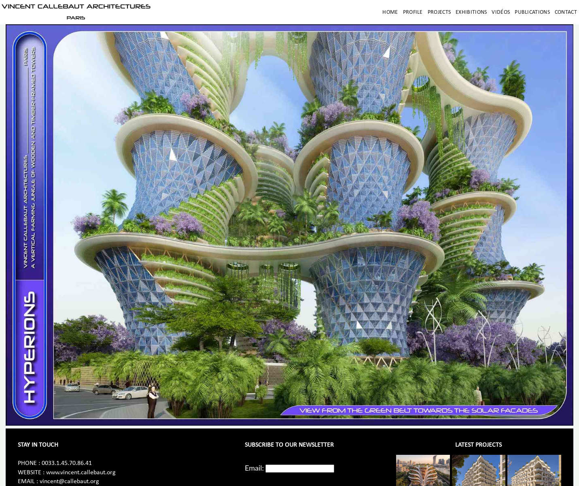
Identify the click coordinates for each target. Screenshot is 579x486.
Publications (532, 12)
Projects (439, 12)
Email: (254, 467)
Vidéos (501, 12)
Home (390, 12)
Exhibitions (471, 12)
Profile (413, 12)
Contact (566, 12)
